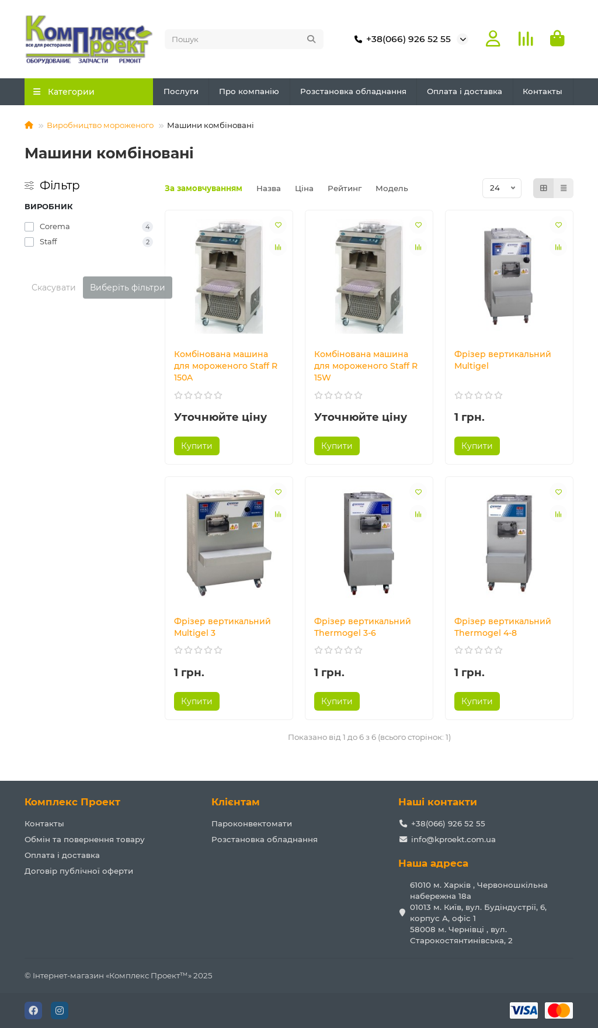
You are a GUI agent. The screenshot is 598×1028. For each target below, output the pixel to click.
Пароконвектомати (251, 823)
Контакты (542, 91)
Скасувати (54, 287)
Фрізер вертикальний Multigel (502, 360)
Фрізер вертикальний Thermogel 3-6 (362, 627)
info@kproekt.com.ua (453, 839)
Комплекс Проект (72, 802)
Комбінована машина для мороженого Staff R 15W (366, 366)
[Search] (244, 39)
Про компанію (249, 91)
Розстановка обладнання (353, 91)
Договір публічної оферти (79, 870)
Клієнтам (235, 802)
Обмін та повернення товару (85, 839)
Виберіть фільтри (127, 287)
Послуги (181, 91)
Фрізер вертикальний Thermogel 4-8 (502, 627)
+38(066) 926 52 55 (400, 39)
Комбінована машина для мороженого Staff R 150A (225, 366)
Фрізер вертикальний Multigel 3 (222, 627)
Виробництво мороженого (100, 125)
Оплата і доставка (464, 91)
